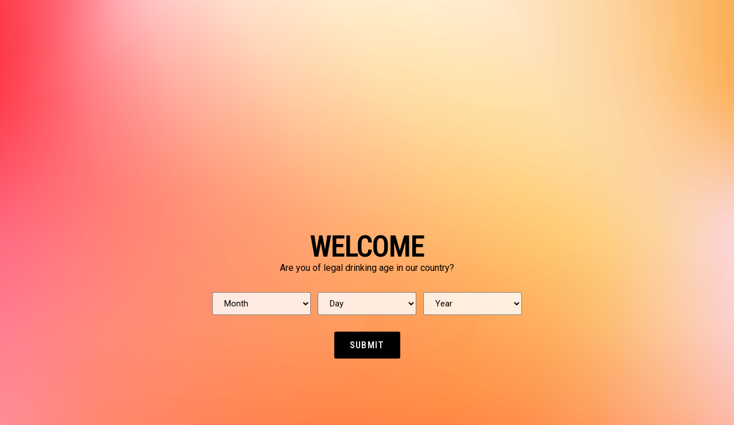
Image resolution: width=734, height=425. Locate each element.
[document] (367, 212)
